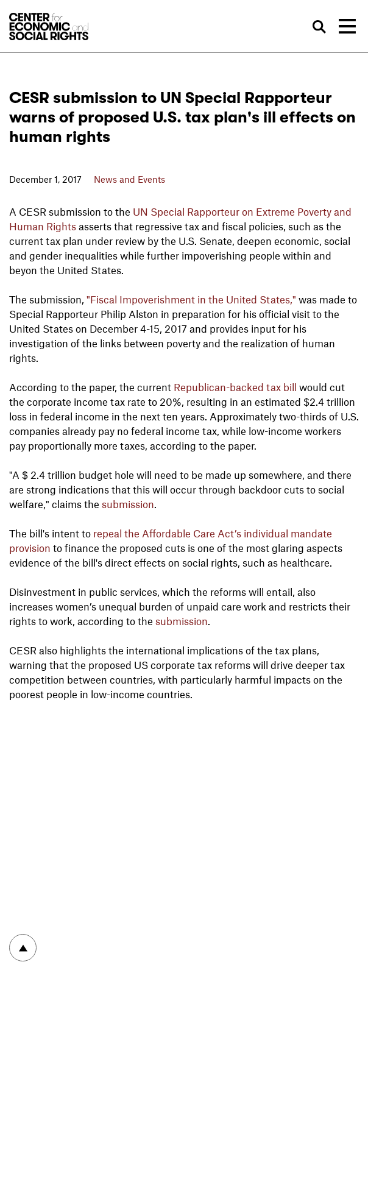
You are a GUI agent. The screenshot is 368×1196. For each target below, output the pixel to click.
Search (320, 26)
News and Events (129, 179)
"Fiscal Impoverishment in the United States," (191, 299)
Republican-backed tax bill (235, 387)
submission (128, 504)
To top (23, 947)
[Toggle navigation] (347, 26)
